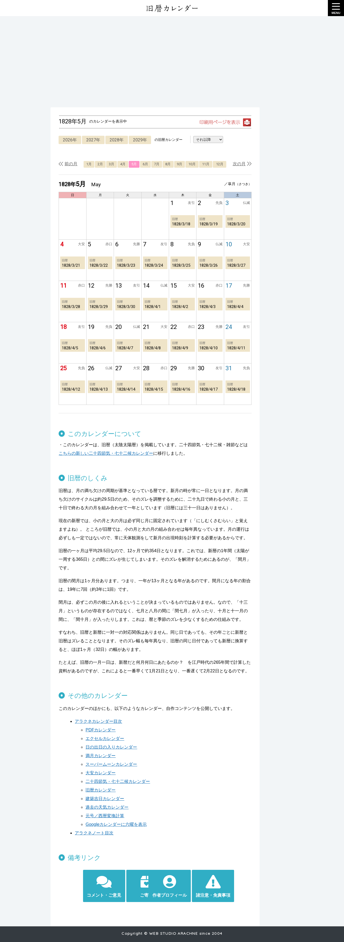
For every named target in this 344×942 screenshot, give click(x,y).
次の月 (246, 163)
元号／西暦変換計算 (101, 807)
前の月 (67, 163)
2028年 (114, 139)
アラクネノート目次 (90, 824)
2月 (99, 164)
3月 (110, 164)
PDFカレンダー (97, 721)
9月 (182, 164)
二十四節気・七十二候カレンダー (114, 773)
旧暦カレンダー (97, 781)
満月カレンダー (97, 747)
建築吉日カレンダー (101, 790)
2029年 (138, 139)
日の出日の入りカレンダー (107, 738)
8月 (170, 164)
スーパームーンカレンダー (107, 755)
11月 (210, 164)
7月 (159, 164)
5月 (134, 164)
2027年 (90, 139)
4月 (123, 164)
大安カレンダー (97, 764)
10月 (196, 164)
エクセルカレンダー (101, 730)
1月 (86, 164)
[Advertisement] (172, 61)
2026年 (66, 139)
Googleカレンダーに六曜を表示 (112, 815)
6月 (146, 164)
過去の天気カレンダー (103, 798)
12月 (225, 164)
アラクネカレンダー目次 (94, 712)
